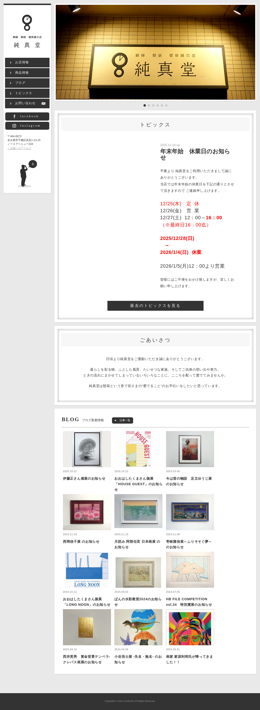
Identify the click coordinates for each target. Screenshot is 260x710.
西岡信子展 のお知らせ (81, 541)
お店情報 (22, 62)
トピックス (23, 93)
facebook (29, 116)
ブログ (20, 82)
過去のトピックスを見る (155, 305)
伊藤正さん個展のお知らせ (84, 478)
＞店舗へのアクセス (19, 148)
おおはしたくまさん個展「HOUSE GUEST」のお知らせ (138, 484)
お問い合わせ (25, 103)
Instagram (30, 125)
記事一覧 (125, 420)
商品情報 (22, 72)
